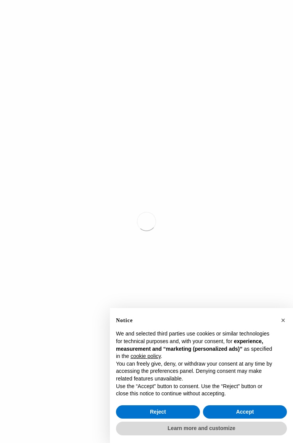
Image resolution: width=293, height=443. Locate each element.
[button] (283, 320)
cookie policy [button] (145, 356)
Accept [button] (245, 412)
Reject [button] (158, 412)
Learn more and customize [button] (201, 428)
